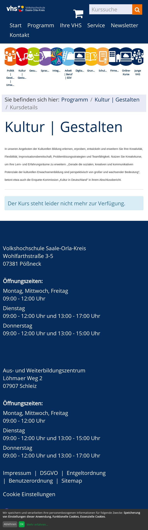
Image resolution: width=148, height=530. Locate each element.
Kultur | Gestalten (23, 74)
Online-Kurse (126, 72)
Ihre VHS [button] (71, 25)
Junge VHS (138, 72)
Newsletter (124, 25)
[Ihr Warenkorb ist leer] (79, 13)
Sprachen (46, 70)
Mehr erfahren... (37, 524)
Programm (74, 99)
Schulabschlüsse (104, 70)
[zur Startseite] (28, 5)
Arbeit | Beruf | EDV (68, 74)
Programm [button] (42, 25)
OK (22, 524)
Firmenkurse (115, 70)
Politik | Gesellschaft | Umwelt (11, 78)
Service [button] (96, 25)
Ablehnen (10, 524)
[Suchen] (137, 9)
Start (16, 25)
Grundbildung (92, 70)
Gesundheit (34, 70)
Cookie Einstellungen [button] (29, 494)
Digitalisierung (81, 70)
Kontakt (19, 34)
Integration (57, 70)
